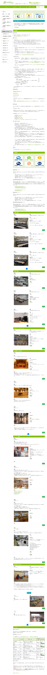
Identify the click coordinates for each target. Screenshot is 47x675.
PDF (19, 115)
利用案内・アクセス (5, 31)
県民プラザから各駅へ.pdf (34, 636)
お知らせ (3, 11)
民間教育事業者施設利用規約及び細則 (20, 187)
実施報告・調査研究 (5, 16)
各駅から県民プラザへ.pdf (24, 636)
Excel (21, 115)
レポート (3, 29)
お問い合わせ (4, 61)
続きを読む (16, 27)
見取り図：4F (5, 50)
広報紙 (17, 3)
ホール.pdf (31, 367)
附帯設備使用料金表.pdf (18, 190)
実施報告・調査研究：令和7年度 (6, 19)
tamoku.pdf (31, 393)
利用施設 (21, 123)
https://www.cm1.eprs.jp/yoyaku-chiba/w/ (28, 54)
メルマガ (21, 3)
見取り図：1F (5, 43)
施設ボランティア (5, 40)
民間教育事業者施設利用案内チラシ (20, 186)
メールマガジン (5, 54)
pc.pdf (30, 552)
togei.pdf (31, 302)
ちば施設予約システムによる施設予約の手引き (34, 144)
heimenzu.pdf (32, 343)
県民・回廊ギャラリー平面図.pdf (34, 419)
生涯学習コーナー (5, 33)
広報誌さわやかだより (6, 52)
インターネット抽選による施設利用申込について (34, 62)
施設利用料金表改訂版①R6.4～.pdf (20, 189)
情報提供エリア (5, 38)
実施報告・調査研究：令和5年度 (6, 26)
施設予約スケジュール (39, 59)
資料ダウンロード (5, 59)
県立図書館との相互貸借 (6, 36)
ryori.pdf (31, 282)
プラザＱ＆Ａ (24, 149)
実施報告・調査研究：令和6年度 (6, 23)
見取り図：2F (5, 45)
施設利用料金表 (15, 93)
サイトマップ (26, 3)
